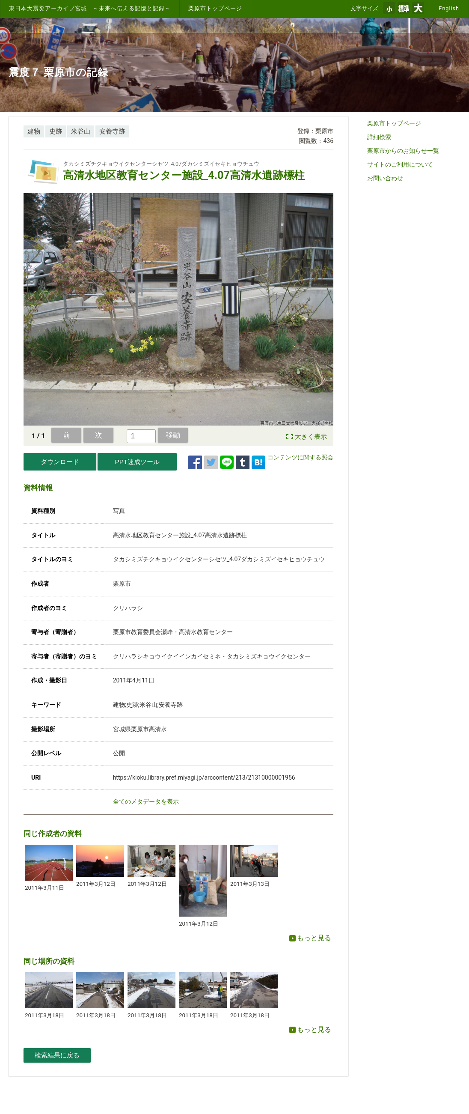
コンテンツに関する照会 (300, 457)
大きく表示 (311, 437)
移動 (173, 435)
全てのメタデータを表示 (146, 801)
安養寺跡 (112, 131)
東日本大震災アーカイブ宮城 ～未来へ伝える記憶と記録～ (90, 8)
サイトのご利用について (400, 164)
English (449, 8)
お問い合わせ (385, 178)
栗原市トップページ (215, 8)
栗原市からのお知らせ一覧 (403, 150)
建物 (33, 131)
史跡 (55, 131)
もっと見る (310, 938)
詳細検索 (379, 137)
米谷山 (80, 131)
